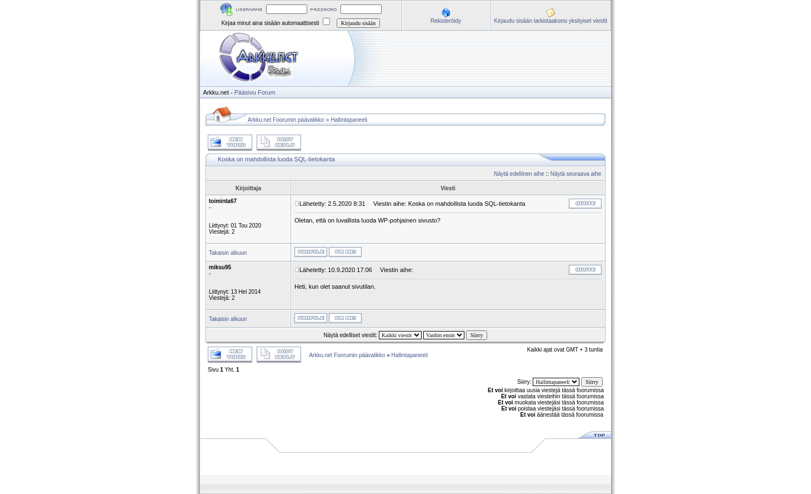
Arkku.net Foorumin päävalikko (286, 120)
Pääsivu (245, 92)
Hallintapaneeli (349, 120)
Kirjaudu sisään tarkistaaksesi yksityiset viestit (550, 21)
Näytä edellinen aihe (519, 174)
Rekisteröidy (445, 21)
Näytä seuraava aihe (576, 174)
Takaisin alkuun (228, 253)
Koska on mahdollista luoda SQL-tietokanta (276, 159)
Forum (267, 92)
